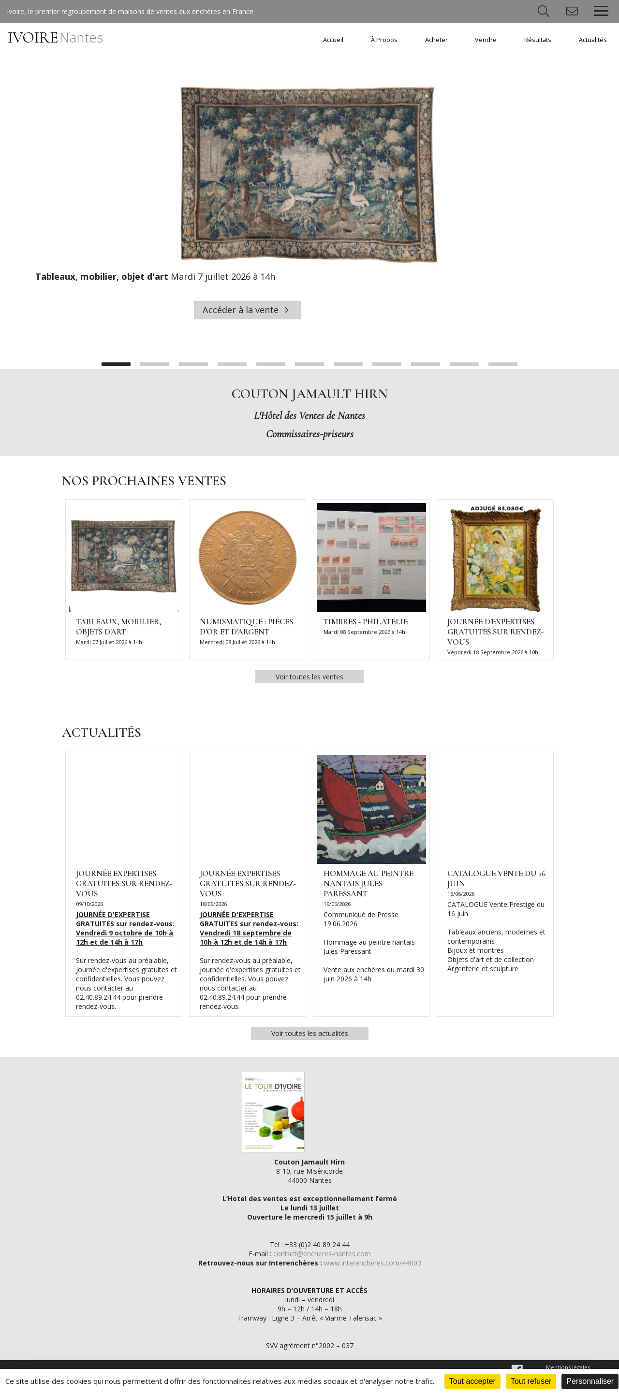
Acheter (436, 40)
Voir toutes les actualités (309, 1033)
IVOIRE (55, 37)
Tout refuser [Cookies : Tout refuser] (531, 1381)
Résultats (537, 40)
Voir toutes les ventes (309, 677)
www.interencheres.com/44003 (372, 1263)
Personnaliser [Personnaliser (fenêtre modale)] (590, 1381)
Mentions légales (568, 1367)
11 (502, 365)
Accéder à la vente (247, 310)
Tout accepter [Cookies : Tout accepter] (472, 1381)
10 (464, 365)
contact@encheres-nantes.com (322, 1254)
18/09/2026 (213, 904)
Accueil (333, 40)
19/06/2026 (337, 904)
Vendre (486, 40)
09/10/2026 (89, 904)
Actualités (593, 40)
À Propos (384, 40)
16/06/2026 (460, 894)
